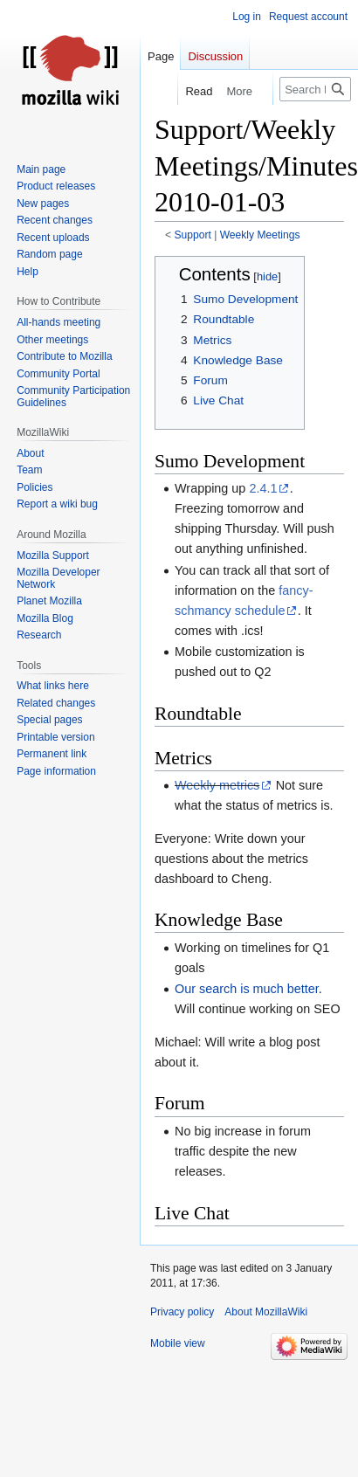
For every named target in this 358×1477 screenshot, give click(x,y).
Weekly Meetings (260, 235)
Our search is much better (247, 989)
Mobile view (177, 1343)
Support (193, 235)
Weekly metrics (217, 785)
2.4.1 (263, 488)
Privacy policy (182, 1312)
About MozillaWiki (265, 1312)
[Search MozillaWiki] (315, 89)
